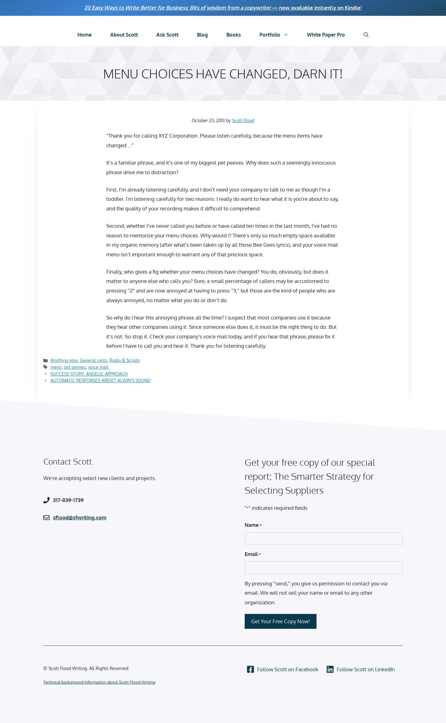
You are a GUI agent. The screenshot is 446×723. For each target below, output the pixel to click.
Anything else (64, 360)
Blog (202, 35)
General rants (93, 360)
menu (56, 367)
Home (84, 35)
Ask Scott (167, 35)
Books (233, 35)
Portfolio (279, 35)
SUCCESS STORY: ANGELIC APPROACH (89, 374)
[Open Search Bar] (366, 35)
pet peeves (75, 367)
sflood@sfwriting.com (80, 517)
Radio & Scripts (124, 360)
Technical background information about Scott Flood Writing (99, 682)
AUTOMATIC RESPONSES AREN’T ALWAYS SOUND (100, 380)
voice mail (98, 367)
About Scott (124, 35)
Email (253, 554)
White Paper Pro (326, 35)
